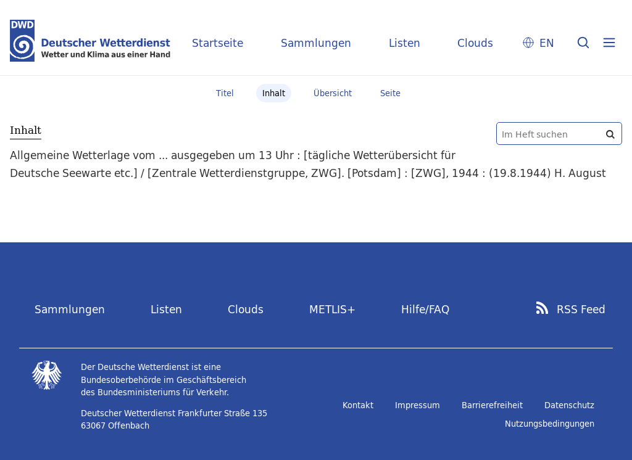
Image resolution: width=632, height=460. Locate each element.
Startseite (217, 43)
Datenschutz (569, 405)
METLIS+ (332, 309)
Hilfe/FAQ (425, 309)
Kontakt (358, 405)
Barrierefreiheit (492, 405)
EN (546, 43)
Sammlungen (316, 43)
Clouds (475, 43)
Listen (404, 43)
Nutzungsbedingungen (549, 423)
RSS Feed (581, 309)
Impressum (417, 405)
